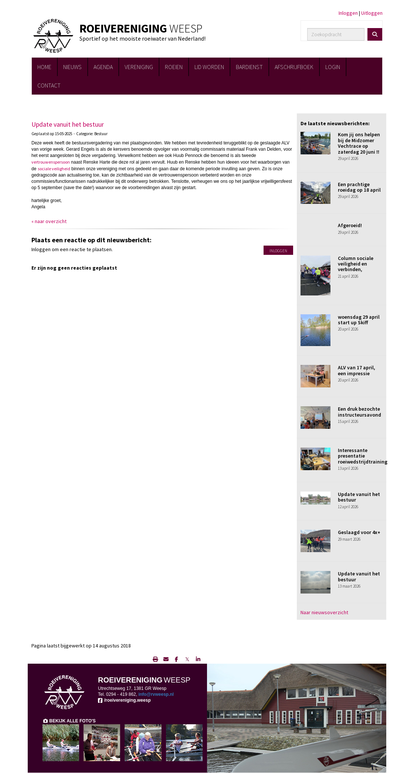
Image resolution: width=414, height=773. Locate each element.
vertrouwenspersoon (50, 162)
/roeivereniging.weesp (124, 700)
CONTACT (49, 85)
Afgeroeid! (350, 225)
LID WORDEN (209, 67)
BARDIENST (249, 67)
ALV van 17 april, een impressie (356, 370)
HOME (44, 67)
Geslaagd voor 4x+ (359, 532)
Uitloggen (372, 13)
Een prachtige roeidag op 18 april (359, 187)
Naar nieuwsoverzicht (324, 612)
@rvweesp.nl (156, 694)
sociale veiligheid (54, 168)
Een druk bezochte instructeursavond (359, 412)
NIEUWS (72, 67)
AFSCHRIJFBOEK (294, 67)
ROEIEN (174, 67)
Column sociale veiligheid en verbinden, (355, 264)
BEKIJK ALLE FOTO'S (69, 721)
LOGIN (332, 67)
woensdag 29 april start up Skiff (359, 320)
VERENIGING (139, 67)
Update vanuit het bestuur (67, 124)
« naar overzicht (49, 221)
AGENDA (103, 67)
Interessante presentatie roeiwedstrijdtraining (362, 456)
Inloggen (348, 13)
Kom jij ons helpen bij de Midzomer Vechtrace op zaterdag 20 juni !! (359, 143)
